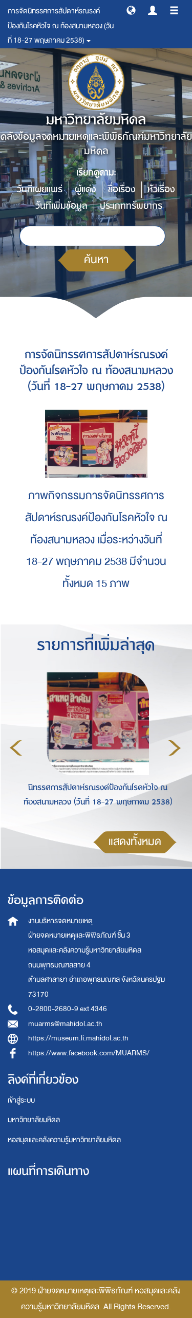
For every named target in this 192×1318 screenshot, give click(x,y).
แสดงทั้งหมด (135, 841)
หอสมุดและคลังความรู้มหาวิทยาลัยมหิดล (64, 1139)
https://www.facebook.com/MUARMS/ (89, 1053)
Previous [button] (16, 748)
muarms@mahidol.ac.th (65, 1023)
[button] (131, 10)
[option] (95, 746)
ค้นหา (96, 259)
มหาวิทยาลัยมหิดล (34, 1119)
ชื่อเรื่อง (121, 189)
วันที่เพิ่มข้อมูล (61, 206)
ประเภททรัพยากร (131, 206)
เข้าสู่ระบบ (21, 1100)
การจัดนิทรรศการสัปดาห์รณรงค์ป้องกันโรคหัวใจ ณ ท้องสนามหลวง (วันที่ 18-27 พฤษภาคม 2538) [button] (61, 26)
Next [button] (174, 748)
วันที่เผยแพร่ (39, 189)
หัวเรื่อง (161, 189)
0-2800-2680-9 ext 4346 (67, 1008)
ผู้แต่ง (85, 189)
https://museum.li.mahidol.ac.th (78, 1038)
